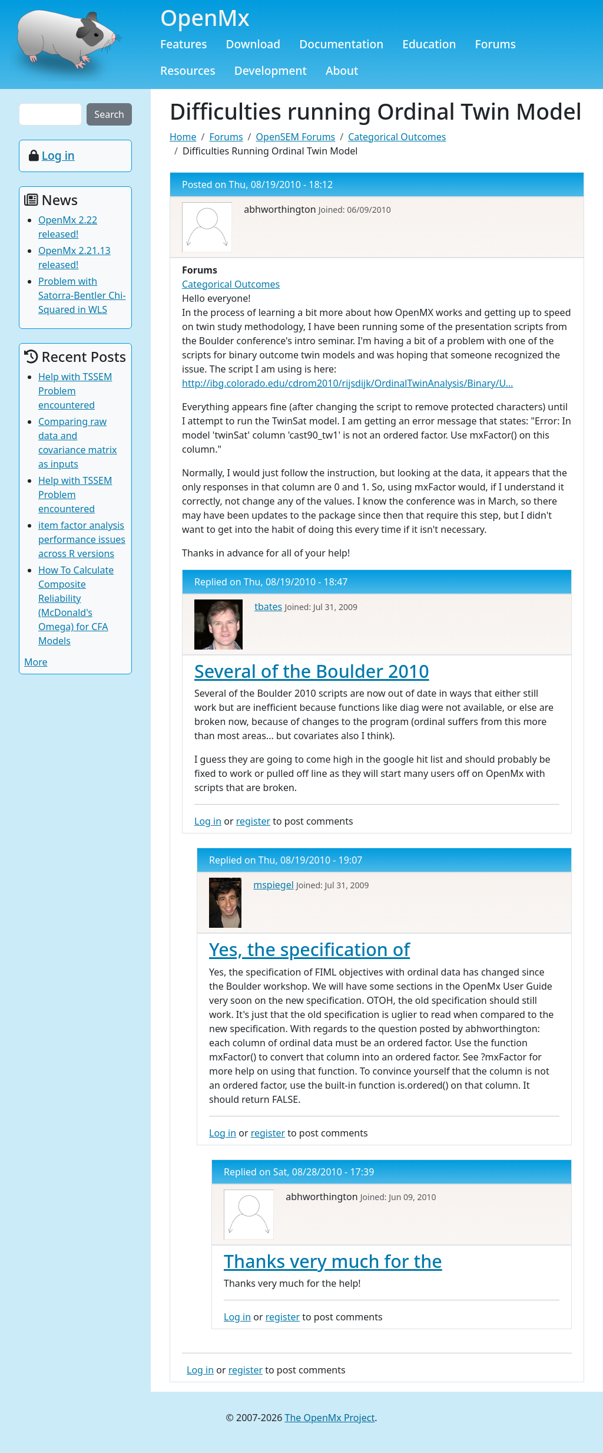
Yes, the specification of (309, 949)
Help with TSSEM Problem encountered (75, 390)
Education (429, 44)
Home (183, 136)
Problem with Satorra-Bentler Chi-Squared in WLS (82, 295)
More (36, 661)
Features (183, 44)
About (342, 70)
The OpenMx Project (330, 1417)
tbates (268, 606)
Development (270, 70)
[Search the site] (50, 114)
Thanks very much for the (333, 1260)
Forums (495, 44)
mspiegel (273, 884)
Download (253, 44)
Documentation (341, 44)
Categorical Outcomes (397, 136)
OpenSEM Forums (296, 136)
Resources (188, 70)
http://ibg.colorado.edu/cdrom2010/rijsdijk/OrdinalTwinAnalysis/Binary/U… (347, 383)
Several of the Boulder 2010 (311, 670)
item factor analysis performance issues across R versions (81, 539)
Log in (207, 821)
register (253, 821)
